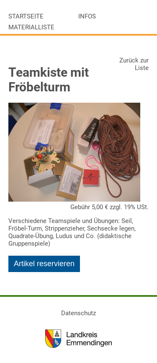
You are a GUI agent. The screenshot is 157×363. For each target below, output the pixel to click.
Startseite (26, 16)
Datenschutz (78, 313)
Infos (87, 16)
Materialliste (31, 27)
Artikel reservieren (44, 263)
